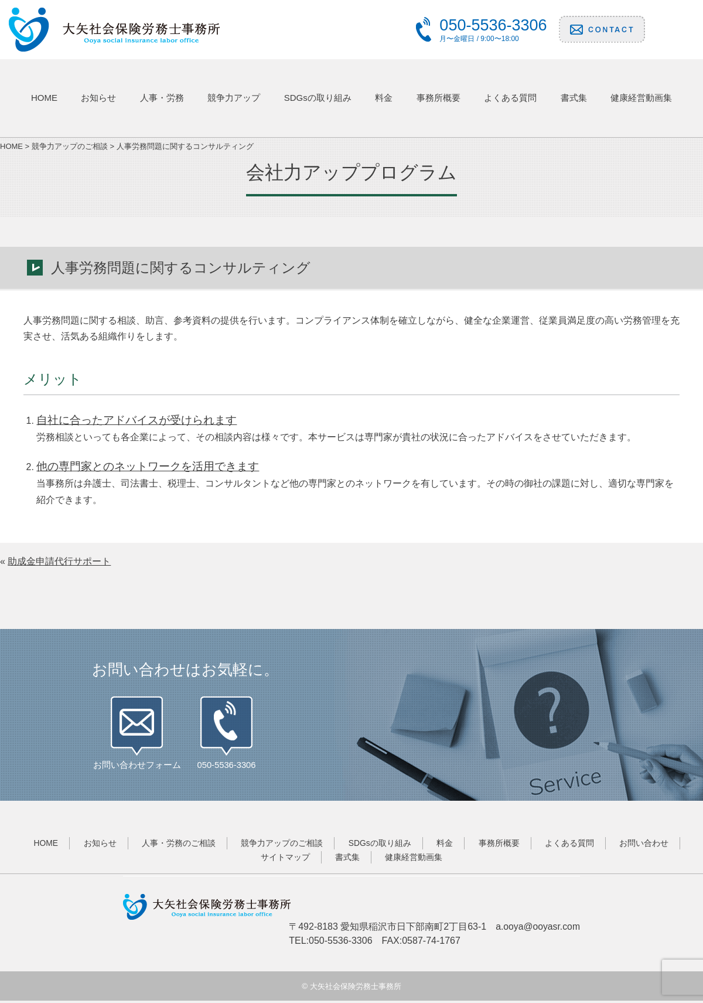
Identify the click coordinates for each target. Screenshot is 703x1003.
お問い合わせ (649, 845)
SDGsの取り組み (318, 98)
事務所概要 (438, 98)
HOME (44, 98)
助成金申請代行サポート (59, 561)
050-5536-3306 (227, 767)
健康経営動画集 (641, 98)
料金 (384, 98)
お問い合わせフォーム (137, 767)
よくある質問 (510, 98)
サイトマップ (284, 859)
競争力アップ (233, 98)
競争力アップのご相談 (281, 845)
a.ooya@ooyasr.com (537, 929)
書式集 (574, 98)
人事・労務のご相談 (176, 845)
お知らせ (98, 98)
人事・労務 (162, 98)
